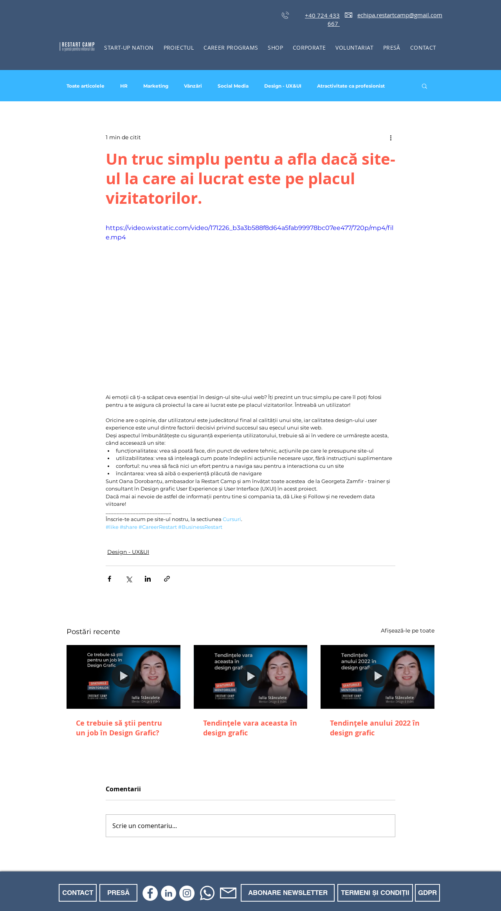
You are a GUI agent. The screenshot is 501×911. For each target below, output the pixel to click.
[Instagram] (187, 893)
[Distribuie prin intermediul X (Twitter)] (128, 578)
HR (124, 86)
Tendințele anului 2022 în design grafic (375, 728)
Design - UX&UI (282, 86)
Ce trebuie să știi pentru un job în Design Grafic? (119, 728)
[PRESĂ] (118, 893)
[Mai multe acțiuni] (390, 137)
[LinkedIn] (168, 893)
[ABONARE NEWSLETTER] (288, 893)
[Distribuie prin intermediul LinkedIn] (147, 578)
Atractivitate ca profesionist (351, 86)
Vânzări (193, 86)
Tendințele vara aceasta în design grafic (250, 728)
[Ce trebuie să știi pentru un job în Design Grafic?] (123, 677)
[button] (179, 47)
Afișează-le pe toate (407, 630)
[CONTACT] (78, 893)
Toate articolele (86, 86)
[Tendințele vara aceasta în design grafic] (251, 677)
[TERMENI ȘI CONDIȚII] (375, 893)
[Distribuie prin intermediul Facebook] (109, 578)
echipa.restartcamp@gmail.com (399, 15)
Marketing (155, 86)
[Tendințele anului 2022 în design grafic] (377, 677)
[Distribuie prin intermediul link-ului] (167, 578)
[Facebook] (150, 893)
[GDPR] (427, 893)
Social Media (233, 86)
